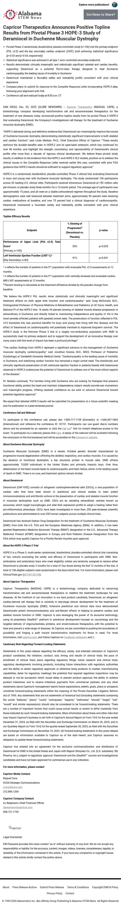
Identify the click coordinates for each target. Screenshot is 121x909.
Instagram (81, 637)
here (58, 432)
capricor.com (30, 637)
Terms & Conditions (78, 887)
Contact (70, 893)
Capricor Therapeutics (79, 106)
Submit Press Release (52, 887)
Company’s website (86, 437)
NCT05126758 (32, 574)
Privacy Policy (54, 893)
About (6, 887)
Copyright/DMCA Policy (105, 887)
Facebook (69, 637)
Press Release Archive (24, 887)
